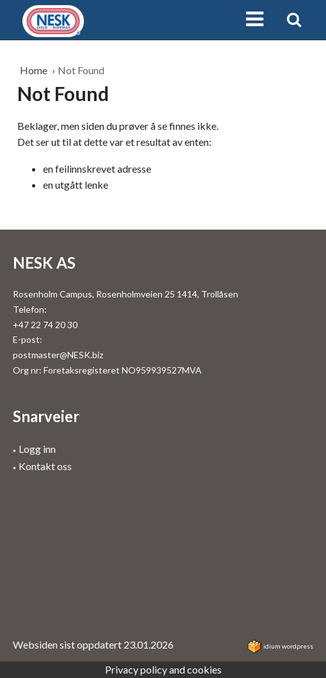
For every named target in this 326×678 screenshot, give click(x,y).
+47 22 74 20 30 (45, 324)
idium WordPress (280, 646)
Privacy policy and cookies (163, 669)
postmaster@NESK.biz (58, 354)
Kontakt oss (45, 466)
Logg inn (37, 449)
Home (34, 70)
